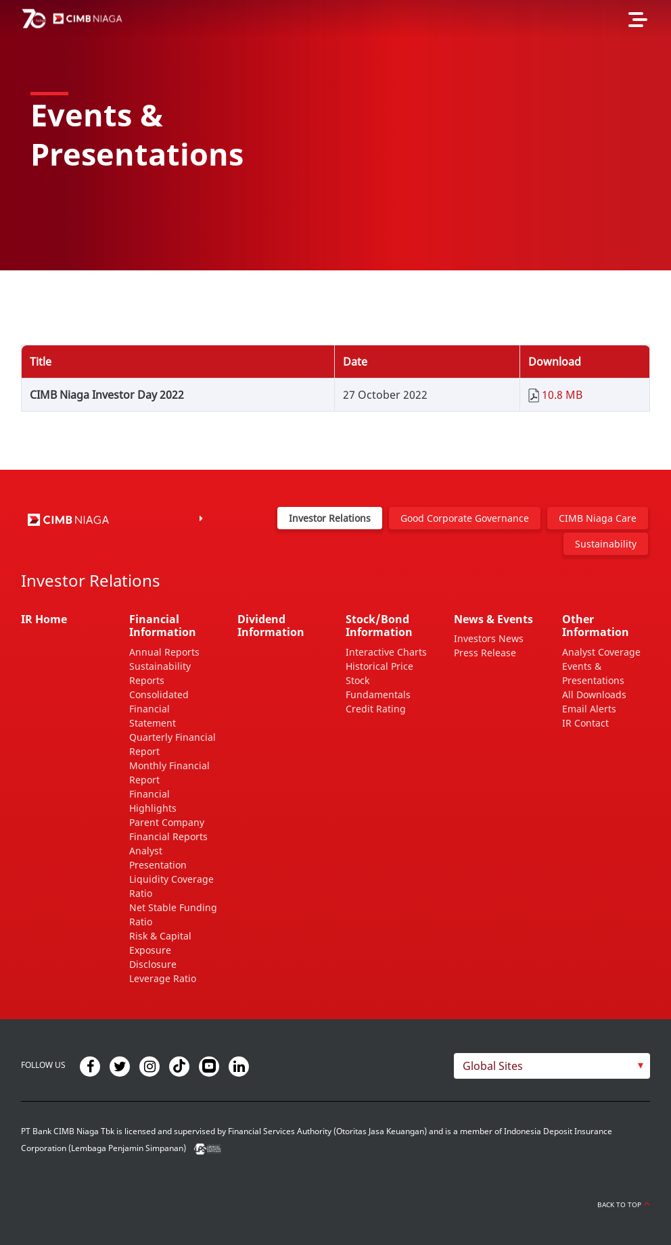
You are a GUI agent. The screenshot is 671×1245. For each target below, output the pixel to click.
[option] (335, 135)
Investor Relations (330, 518)
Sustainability (606, 543)
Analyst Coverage (601, 651)
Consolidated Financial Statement (159, 708)
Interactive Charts (386, 651)
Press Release (485, 652)
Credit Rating (376, 708)
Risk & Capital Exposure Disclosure (160, 950)
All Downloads (594, 694)
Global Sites (493, 1065)
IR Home (44, 619)
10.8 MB (562, 394)
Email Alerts (589, 708)
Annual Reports (164, 651)
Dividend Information (270, 625)
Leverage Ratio (162, 978)
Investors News (489, 638)
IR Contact (585, 722)
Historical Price (379, 666)
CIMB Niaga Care (598, 518)
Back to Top (623, 1204)
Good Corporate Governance (464, 518)
